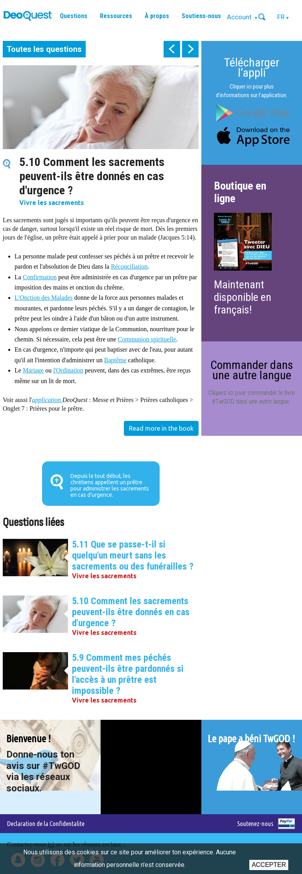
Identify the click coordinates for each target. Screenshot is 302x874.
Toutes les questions (44, 49)
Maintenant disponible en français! (242, 297)
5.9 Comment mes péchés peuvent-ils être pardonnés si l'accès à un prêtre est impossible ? (128, 674)
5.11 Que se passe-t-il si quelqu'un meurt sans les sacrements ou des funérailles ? (132, 555)
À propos (157, 16)
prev (172, 49)
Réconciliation (129, 266)
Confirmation (40, 277)
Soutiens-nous (201, 16)
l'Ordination (68, 370)
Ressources (116, 16)
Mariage (33, 370)
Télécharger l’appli (251, 67)
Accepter (269, 864)
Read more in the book (161, 428)
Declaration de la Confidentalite (46, 823)
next (190, 49)
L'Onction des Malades (44, 297)
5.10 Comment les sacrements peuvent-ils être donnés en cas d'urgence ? (131, 612)
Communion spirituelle (147, 339)
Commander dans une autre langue (251, 370)
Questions (73, 16)
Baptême (115, 360)
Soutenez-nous (255, 823)
